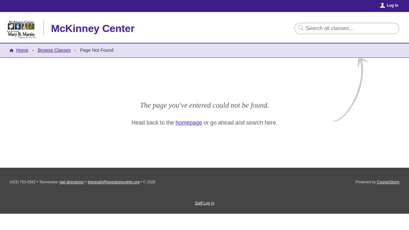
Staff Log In (204, 203)
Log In (392, 5)
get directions (71, 182)
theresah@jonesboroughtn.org (113, 182)
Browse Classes (54, 50)
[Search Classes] (343, 28)
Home (22, 50)
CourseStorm (388, 182)
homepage (189, 122)
